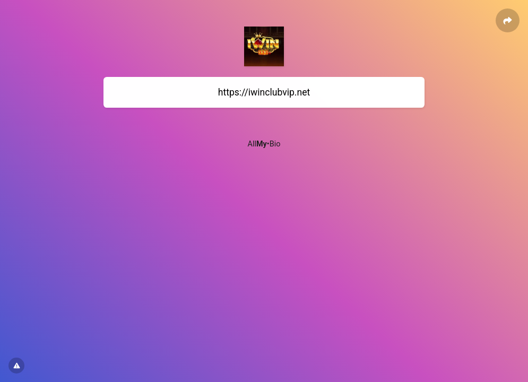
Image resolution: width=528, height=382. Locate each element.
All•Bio (264, 144)
